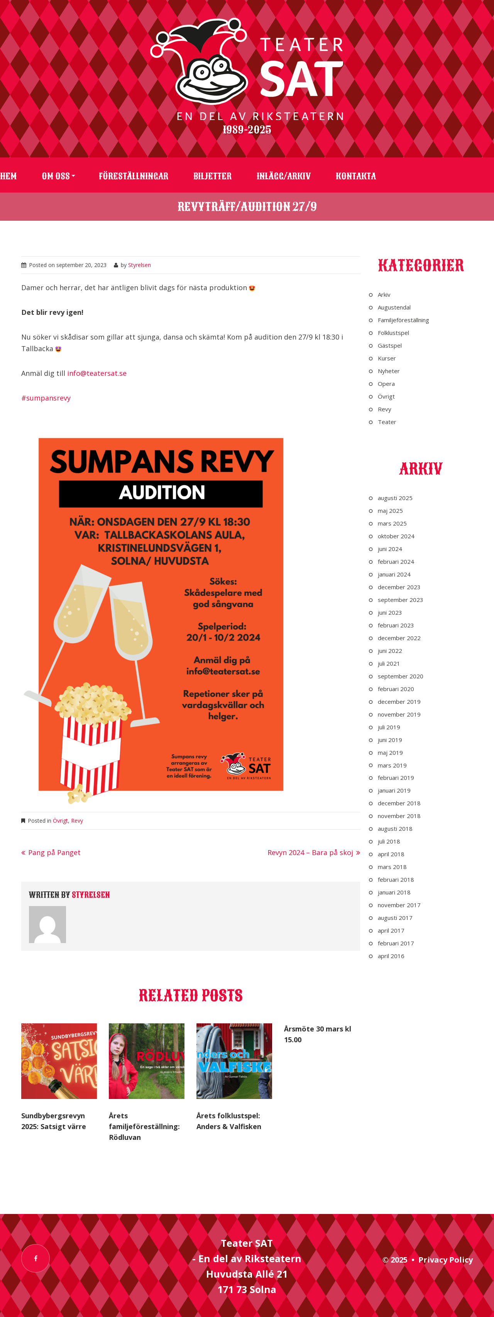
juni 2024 (390, 549)
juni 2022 (390, 650)
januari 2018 (394, 892)
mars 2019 (392, 765)
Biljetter (212, 176)
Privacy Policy (445, 1259)
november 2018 (399, 816)
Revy (77, 820)
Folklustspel (393, 332)
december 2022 (399, 638)
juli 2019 (389, 727)
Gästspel (390, 345)
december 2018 (399, 803)
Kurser (387, 358)
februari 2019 (396, 777)
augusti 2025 (395, 498)
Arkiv (384, 294)
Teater (387, 422)
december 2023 (399, 587)
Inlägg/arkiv (284, 176)
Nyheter (389, 371)
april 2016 (391, 956)
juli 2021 (389, 663)
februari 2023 (396, 625)
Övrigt (60, 820)
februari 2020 (396, 689)
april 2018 (391, 854)
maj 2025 (390, 510)
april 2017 (391, 930)
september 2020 (400, 676)
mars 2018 (392, 867)
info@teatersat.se (97, 373)
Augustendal (394, 307)
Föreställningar (133, 176)
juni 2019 (390, 740)
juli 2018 (389, 841)
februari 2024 (396, 561)
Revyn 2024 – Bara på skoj (310, 852)
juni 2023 (390, 612)
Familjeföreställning (403, 320)
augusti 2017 (395, 917)
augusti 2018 (395, 828)
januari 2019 (394, 790)
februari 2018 (396, 879)
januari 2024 (394, 574)
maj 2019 (390, 752)
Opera (386, 383)
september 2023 (400, 600)
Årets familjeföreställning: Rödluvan (144, 1126)
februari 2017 (396, 943)
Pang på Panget (54, 852)
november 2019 (399, 714)
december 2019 (399, 701)
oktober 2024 (396, 536)
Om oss (56, 176)
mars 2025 (392, 523)
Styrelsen (139, 265)
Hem (8, 176)
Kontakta (356, 176)
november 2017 (399, 905)
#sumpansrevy (46, 397)
